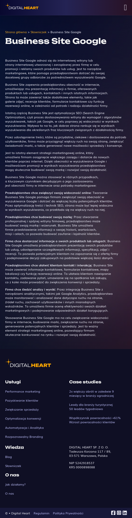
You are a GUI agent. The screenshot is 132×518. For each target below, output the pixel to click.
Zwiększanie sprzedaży (22, 409)
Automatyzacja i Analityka (24, 427)
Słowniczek (13, 466)
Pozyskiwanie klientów (21, 400)
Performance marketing (22, 391)
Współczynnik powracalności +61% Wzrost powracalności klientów (95, 420)
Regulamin (41, 513)
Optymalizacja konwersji (23, 418)
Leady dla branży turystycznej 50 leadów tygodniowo (91, 406)
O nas (9, 493)
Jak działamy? (15, 484)
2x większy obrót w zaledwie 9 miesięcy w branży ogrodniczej (91, 393)
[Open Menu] (125, 8)
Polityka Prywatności (68, 513)
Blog (8, 457)
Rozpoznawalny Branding (24, 436)
